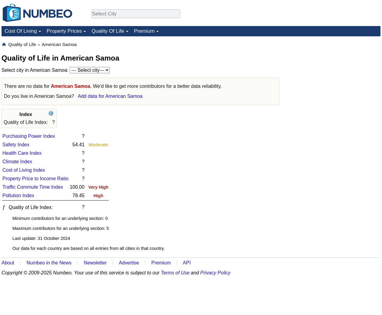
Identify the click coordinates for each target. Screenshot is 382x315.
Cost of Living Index (23, 170)
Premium (144, 31)
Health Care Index (22, 153)
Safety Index (15, 144)
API (187, 262)
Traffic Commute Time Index (32, 187)
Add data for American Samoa (110, 96)
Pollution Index (18, 195)
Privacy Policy (215, 272)
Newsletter (95, 262)
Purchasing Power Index (28, 136)
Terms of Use (175, 272)
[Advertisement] (326, 132)
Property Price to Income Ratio (35, 178)
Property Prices (64, 31)
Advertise (129, 262)
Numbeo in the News (49, 262)
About (8, 262)
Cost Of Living (21, 31)
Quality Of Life (108, 31)
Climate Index (17, 161)
